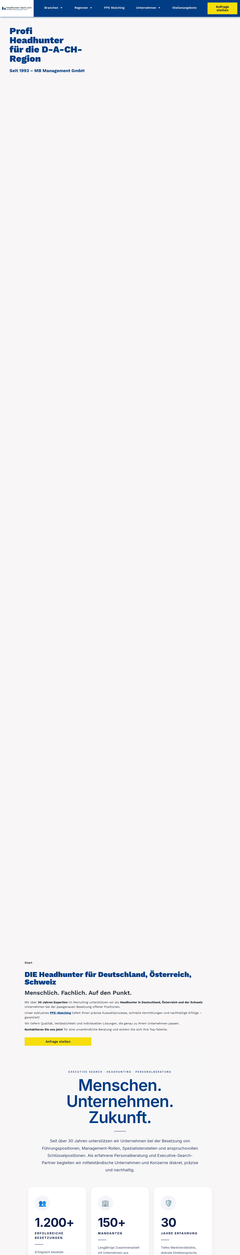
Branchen (53, 8)
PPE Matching (114, 7)
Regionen (83, 8)
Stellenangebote (184, 7)
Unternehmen (148, 8)
